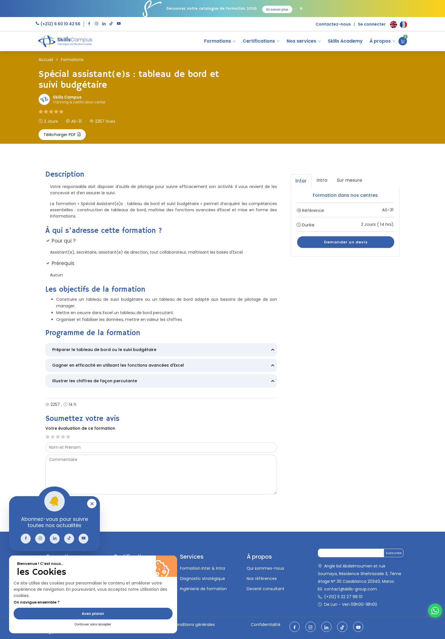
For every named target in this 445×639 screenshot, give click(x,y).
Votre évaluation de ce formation (80, 428)
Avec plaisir (93, 613)
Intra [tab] (321, 180)
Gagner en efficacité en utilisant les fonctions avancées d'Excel (164, 365)
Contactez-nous (333, 24)
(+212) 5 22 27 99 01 (343, 597)
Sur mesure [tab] (349, 180)
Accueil (46, 59)
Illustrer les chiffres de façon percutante (164, 381)
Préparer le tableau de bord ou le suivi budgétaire (164, 350)
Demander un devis (346, 242)
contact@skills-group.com (350, 589)
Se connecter (372, 24)
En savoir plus (277, 9)
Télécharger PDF (62, 134)
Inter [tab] (301, 180)
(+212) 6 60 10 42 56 (60, 24)
